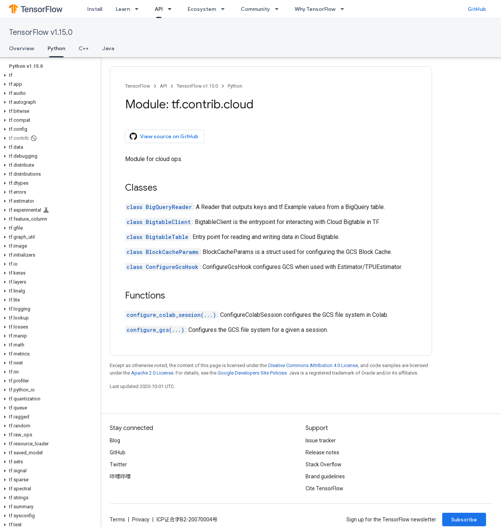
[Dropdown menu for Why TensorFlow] (344, 9)
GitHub (477, 9)
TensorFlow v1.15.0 (41, 32)
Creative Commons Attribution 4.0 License (313, 365)
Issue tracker (321, 440)
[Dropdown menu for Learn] (139, 9)
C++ (84, 48)
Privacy (140, 520)
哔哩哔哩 (120, 476)
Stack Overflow (323, 464)
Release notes (322, 452)
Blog (115, 440)
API (163, 86)
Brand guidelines (325, 476)
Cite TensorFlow (324, 488)
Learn (123, 9)
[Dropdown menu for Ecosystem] (225, 9)
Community (255, 9)
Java (108, 48)
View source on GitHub (164, 136)
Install (94, 9)
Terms (117, 520)
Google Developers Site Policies (252, 373)
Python (235, 86)
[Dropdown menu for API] (172, 9)
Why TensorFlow (315, 9)
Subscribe (464, 519)
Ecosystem (202, 9)
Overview (21, 48)
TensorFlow (137, 86)
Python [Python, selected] (56, 48)
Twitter (118, 464)
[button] (49, 75)
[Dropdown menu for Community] (279, 9)
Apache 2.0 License (152, 373)
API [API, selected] (159, 9)
